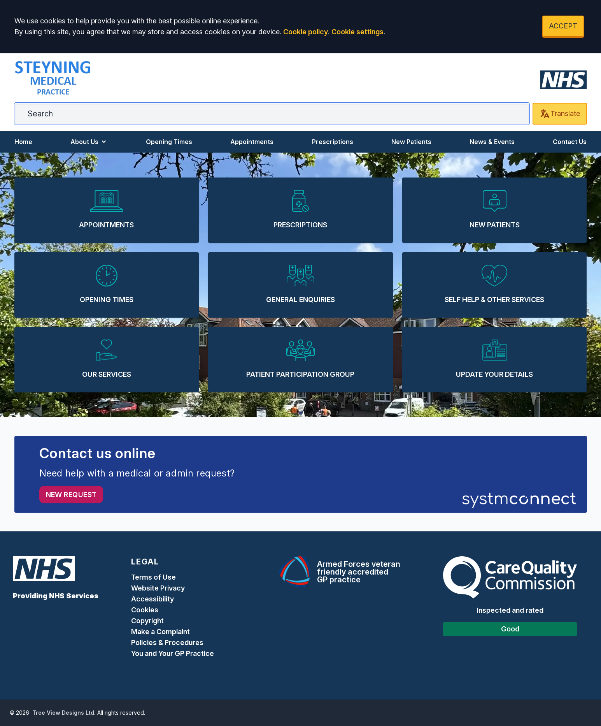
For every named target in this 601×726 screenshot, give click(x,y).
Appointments (251, 142)
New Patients (411, 142)
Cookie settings (357, 32)
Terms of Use (153, 577)
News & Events (492, 142)
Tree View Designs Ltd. (64, 712)
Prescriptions (332, 142)
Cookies (144, 610)
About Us (89, 142)
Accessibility (152, 599)
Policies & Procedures (167, 642)
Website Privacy (158, 588)
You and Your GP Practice (173, 653)
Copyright (147, 621)
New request (71, 494)
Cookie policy (305, 32)
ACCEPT (563, 26)
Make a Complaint (160, 632)
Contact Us (570, 142)
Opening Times (169, 142)
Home (23, 142)
